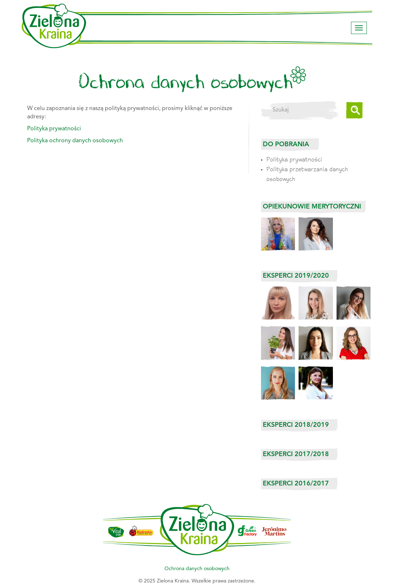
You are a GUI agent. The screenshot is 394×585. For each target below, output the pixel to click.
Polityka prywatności (294, 159)
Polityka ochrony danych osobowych (75, 141)
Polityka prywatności (54, 129)
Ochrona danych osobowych (197, 568)
